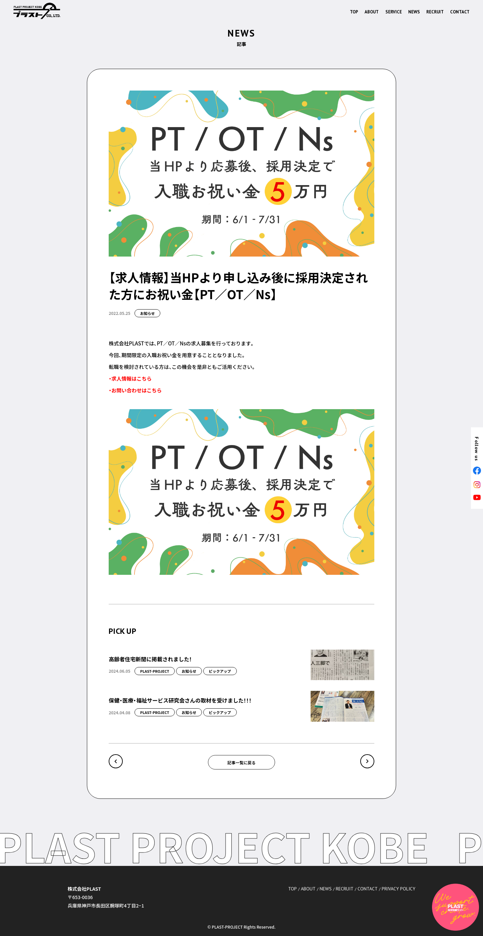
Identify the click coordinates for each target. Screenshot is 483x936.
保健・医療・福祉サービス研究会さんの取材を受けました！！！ (180, 700)
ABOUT (372, 12)
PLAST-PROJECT (154, 671)
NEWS (414, 12)
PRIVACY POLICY (398, 889)
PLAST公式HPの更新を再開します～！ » (367, 761)
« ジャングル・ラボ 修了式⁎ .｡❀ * (116, 761)
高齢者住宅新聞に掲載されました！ (150, 659)
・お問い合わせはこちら (135, 390)
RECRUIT (435, 12)
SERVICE (393, 12)
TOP (354, 12)
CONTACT (460, 12)
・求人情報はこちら (130, 378)
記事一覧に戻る (241, 762)
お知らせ (147, 313)
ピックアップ (220, 671)
